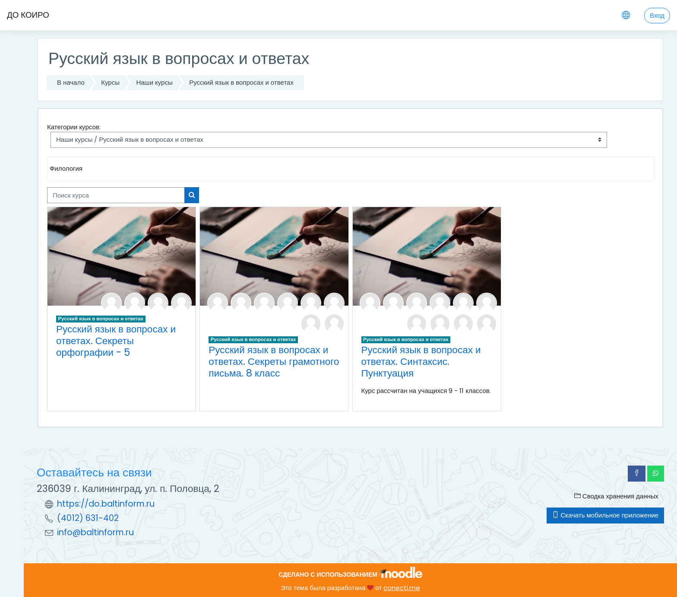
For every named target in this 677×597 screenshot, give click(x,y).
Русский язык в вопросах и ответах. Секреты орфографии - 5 (116, 340)
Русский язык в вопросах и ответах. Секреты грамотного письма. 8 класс (274, 361)
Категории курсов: (74, 126)
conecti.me (401, 587)
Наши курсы (154, 82)
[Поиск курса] (116, 195)
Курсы (110, 82)
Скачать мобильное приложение (605, 515)
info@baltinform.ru (95, 532)
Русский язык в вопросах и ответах (241, 82)
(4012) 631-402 (88, 518)
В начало (71, 82)
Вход (657, 15)
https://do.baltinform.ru (106, 504)
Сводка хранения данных (616, 496)
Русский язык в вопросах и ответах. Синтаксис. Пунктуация (421, 361)
